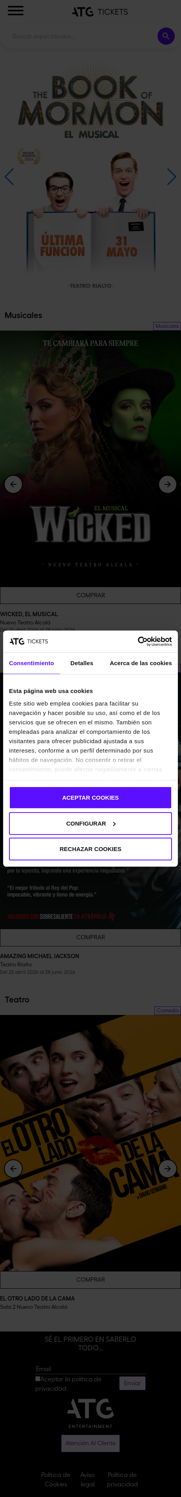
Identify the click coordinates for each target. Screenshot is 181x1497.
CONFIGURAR (91, 823)
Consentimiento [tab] (31, 663)
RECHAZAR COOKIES (90, 849)
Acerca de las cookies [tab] (141, 663)
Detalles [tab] (82, 663)
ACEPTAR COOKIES (90, 797)
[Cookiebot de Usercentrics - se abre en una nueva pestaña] (137, 641)
